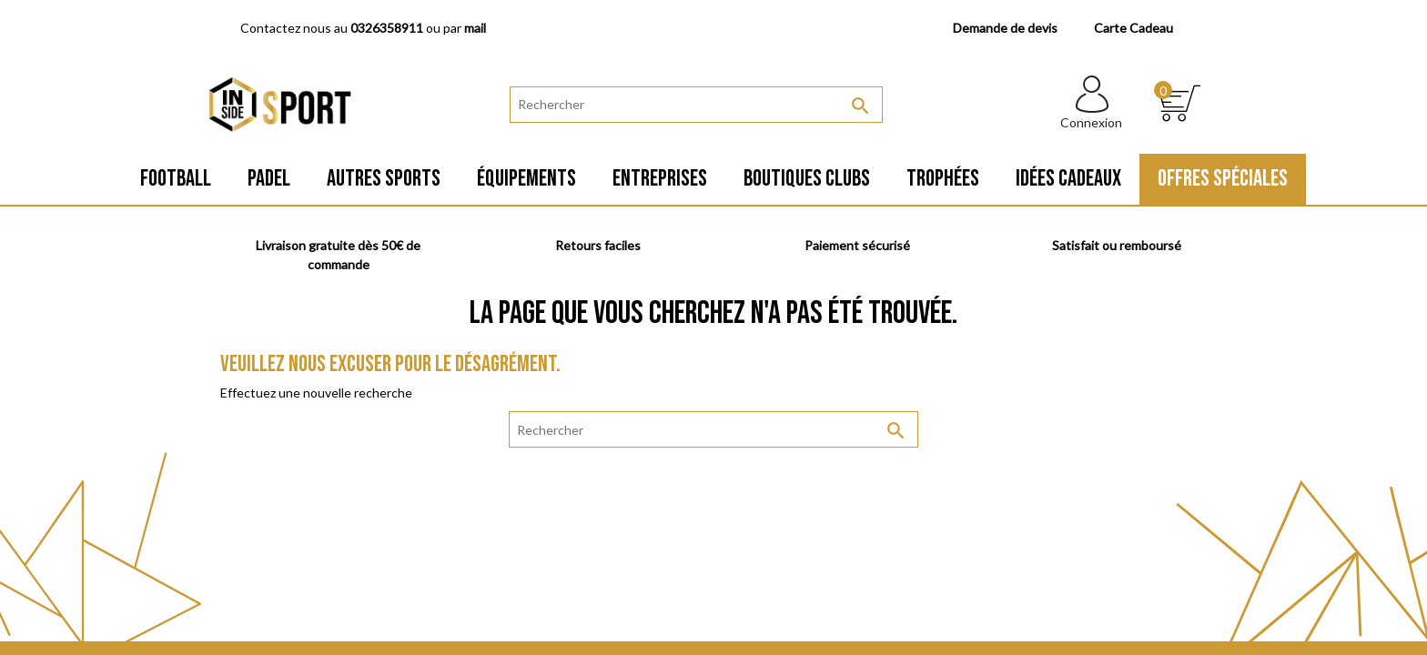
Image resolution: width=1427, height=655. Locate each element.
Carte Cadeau (1133, 27)
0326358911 (386, 27)
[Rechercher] (696, 104)
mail (475, 27)
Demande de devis (1005, 27)
